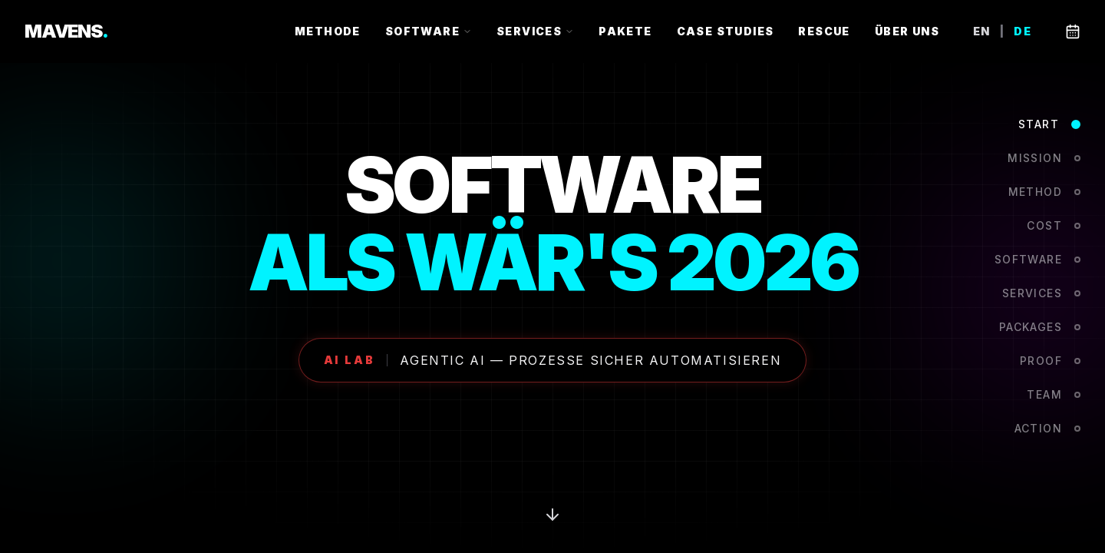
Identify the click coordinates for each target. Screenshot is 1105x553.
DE (1022, 31)
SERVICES (535, 31)
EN (982, 31)
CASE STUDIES (725, 31)
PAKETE (625, 31)
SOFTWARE (428, 31)
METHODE (328, 31)
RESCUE (823, 31)
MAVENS (66, 31)
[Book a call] (1072, 31)
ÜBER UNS (907, 31)
